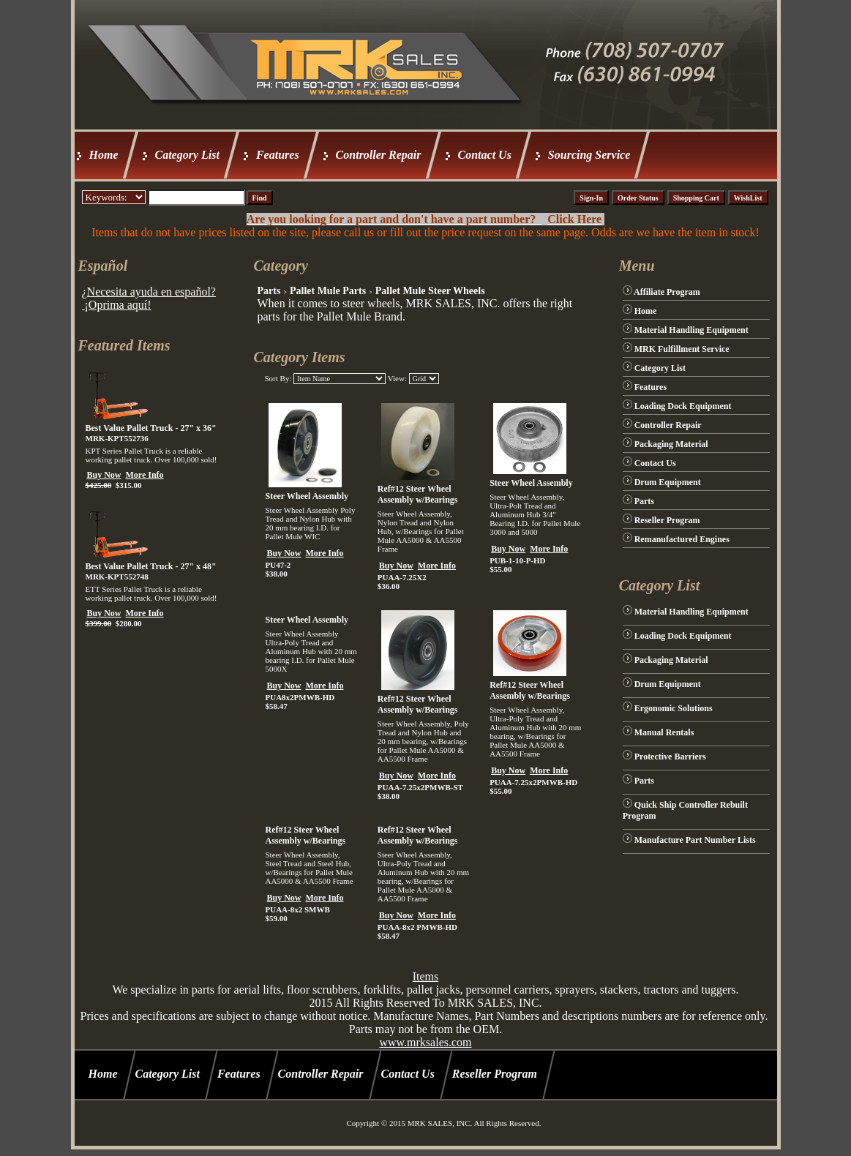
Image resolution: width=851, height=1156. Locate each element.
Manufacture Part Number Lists (695, 840)
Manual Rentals (664, 732)
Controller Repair (378, 155)
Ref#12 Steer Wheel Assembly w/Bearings (418, 494)
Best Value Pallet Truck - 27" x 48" (151, 566)
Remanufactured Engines (682, 539)
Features (277, 155)
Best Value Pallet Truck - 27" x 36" (151, 428)
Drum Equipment (667, 482)
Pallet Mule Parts (328, 290)
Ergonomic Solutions (673, 708)
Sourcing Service (589, 155)
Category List (187, 155)
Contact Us (484, 155)
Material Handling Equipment (691, 330)
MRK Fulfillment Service (682, 349)
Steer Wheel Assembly (306, 496)
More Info (145, 475)
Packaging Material (671, 444)
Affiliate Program (667, 292)
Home (104, 155)
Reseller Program (667, 520)
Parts (268, 290)
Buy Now (104, 475)
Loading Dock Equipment (683, 406)
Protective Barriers (670, 756)
